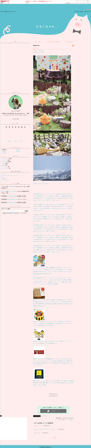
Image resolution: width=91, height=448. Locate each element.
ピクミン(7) (39, 50)
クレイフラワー (5, 168)
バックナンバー (15, 147)
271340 (86, 9)
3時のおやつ (4, 178)
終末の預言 (4, 191)
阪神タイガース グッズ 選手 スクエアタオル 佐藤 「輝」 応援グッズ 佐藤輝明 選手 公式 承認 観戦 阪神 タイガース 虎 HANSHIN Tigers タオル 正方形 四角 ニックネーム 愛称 (53, 383)
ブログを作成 (81, 3)
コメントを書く (69, 419)
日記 (6, 11)
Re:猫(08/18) (11, 186)
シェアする (44, 416)
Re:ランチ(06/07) (12, 191)
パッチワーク (4, 160)
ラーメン (3, 173)
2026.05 (4, 153)
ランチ (3, 177)
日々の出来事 (4, 161)
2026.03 (18, 151)
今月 (16, 141)
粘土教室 (3, 165)
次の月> (21, 141)
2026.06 (4, 151)
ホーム (2, 11)
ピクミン (35, 48)
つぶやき (3, 163)
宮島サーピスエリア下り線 (40, 183)
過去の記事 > (69, 41)
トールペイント (5, 158)
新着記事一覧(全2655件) (53, 41)
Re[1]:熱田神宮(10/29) (12, 199)
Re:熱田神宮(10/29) (12, 196)
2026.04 (18, 149)
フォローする (15, 119)
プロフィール (11, 11)
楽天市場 (88, 3)
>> (69, 3)
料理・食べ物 (6, 3)
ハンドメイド (4, 166)
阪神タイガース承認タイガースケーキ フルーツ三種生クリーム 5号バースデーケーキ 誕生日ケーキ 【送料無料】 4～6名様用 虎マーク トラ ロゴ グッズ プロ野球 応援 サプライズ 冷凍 (52, 323)
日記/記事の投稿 (15, 171)
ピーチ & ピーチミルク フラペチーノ (10, 175)
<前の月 (9, 141)
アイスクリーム (5, 180)
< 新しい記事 (37, 41)
